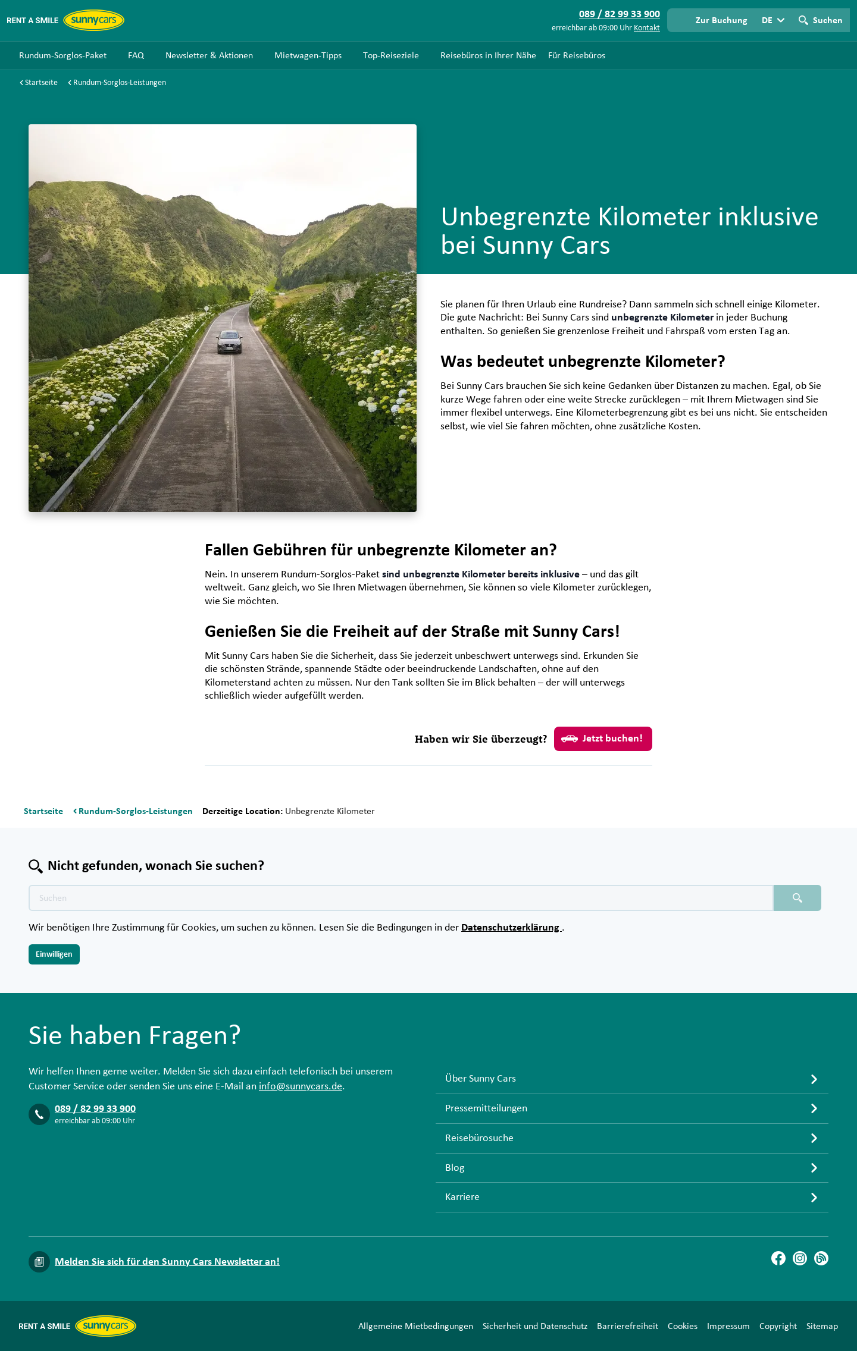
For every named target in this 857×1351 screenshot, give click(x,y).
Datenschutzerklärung (511, 927)
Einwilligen (54, 954)
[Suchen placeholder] (797, 898)
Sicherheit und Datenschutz (535, 1326)
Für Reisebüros (576, 55)
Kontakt (647, 28)
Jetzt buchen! (602, 738)
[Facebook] (778, 1258)
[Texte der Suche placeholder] (401, 898)
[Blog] (821, 1258)
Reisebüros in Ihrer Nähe (488, 55)
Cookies (683, 1326)
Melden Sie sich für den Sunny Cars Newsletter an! (167, 1261)
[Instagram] (800, 1258)
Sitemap (822, 1326)
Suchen (828, 20)
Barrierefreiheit (627, 1326)
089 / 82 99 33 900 (95, 1109)
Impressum (728, 1326)
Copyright (778, 1326)
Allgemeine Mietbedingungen (415, 1326)
